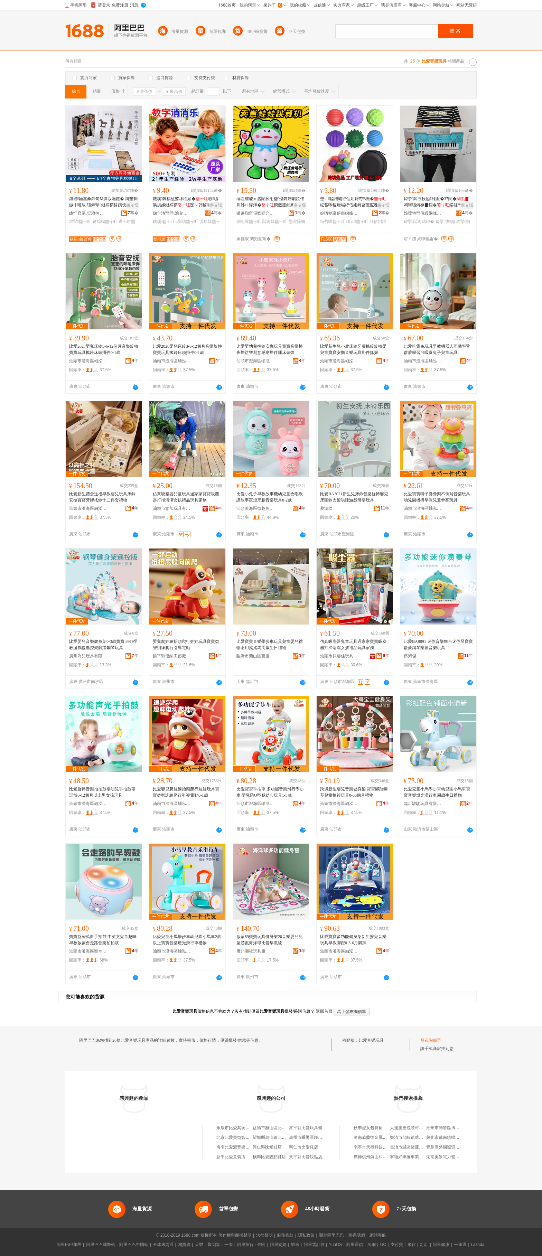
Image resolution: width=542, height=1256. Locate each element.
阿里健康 (441, 1244)
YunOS (335, 1244)
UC (383, 1244)
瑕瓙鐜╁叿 (187, 221)
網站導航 (378, 1235)
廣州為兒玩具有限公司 (88, 656)
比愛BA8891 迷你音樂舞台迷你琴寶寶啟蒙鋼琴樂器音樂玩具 (438, 644)
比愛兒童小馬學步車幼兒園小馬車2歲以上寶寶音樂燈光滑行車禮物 (187, 939)
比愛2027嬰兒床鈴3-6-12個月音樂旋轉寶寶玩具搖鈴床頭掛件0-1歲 (103, 349)
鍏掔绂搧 (445, 221)
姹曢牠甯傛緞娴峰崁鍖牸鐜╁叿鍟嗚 (423, 213)
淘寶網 (184, 1244)
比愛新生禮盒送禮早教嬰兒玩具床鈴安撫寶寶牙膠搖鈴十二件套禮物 (102, 497)
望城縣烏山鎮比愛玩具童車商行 (282, 1137)
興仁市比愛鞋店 (303, 1147)
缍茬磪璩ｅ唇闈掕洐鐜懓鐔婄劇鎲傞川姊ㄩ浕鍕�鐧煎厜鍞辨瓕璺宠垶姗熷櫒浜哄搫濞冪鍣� (270, 202)
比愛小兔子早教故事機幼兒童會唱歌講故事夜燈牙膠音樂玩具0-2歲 (269, 497)
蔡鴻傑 (326, 508)
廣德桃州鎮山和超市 (372, 1156)
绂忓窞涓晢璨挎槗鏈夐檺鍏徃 (88, 213)
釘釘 (424, 1244)
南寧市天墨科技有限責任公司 (381, 1147)
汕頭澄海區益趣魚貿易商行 (255, 508)
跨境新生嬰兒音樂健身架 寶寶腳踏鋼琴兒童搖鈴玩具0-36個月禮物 (353, 792)
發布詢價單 (430, 1040)
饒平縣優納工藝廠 (169, 656)
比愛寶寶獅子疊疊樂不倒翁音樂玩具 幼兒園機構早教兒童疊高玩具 (437, 497)
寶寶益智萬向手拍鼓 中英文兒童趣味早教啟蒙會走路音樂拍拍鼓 (103, 939)
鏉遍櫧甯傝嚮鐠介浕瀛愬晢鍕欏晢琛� (255, 213)
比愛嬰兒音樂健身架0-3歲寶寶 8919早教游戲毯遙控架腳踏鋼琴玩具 (103, 644)
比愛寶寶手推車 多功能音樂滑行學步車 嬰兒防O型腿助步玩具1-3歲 (270, 792)
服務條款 (285, 1235)
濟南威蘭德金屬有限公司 (376, 1137)
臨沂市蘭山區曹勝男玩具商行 (255, 656)
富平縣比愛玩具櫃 (305, 1127)
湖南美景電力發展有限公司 (451, 1156)
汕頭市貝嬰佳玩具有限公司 (339, 656)
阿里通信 (354, 1244)
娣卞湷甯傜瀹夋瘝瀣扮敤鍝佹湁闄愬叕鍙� (172, 213)
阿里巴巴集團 (69, 1244)
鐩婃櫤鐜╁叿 (105, 221)
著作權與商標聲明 (235, 1235)
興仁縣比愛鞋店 (267, 1147)
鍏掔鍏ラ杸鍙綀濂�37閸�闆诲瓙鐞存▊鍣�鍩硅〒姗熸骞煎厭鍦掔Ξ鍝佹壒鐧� (437, 202)
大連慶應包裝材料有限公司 (415, 1127)
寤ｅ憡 (132, 205)
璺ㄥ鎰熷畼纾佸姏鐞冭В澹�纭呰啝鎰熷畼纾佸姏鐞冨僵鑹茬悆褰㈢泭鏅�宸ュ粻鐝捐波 (353, 202)
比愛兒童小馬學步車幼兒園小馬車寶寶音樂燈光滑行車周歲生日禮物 (437, 792)
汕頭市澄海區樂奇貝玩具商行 (88, 951)
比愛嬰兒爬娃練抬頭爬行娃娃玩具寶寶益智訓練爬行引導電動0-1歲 (186, 792)
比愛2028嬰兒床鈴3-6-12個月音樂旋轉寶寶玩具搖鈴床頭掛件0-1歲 (187, 349)
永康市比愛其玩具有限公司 (241, 1127)
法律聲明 (264, 1235)
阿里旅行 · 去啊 (251, 1244)
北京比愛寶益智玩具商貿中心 (243, 1137)
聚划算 (214, 1244)
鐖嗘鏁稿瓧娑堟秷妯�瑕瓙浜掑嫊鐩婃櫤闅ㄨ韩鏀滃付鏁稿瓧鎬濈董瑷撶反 (186, 202)
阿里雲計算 (314, 1244)
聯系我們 (356, 1235)
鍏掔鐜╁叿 (80, 221)
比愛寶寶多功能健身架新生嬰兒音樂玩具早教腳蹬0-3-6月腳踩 (353, 939)
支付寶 (397, 1244)
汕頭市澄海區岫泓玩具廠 (88, 360)
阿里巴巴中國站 (133, 1244)
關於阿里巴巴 (331, 1235)
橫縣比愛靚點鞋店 (269, 1156)
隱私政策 (306, 1235)
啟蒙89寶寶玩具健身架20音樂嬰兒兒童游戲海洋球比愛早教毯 (269, 939)
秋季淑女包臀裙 (368, 1127)
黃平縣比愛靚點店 (305, 1156)
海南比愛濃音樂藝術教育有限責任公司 (251, 1147)
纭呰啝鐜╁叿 (332, 221)
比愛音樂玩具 (371, 1040)
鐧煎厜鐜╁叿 (248, 221)
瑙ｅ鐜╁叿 (357, 221)
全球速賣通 (163, 1244)
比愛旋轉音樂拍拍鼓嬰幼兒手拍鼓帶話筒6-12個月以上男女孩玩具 (102, 792)
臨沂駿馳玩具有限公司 (423, 803)
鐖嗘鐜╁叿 (164, 221)
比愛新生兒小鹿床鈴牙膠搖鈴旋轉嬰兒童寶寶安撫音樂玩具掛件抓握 (353, 349)
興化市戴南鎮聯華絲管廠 (449, 1137)
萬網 (371, 1244)
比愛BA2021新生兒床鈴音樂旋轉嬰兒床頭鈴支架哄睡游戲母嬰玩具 (354, 497)
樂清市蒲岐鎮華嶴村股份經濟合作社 (423, 1137)
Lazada (477, 1244)
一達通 (460, 1244)
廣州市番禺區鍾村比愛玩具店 (316, 1137)
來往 (412, 1244)
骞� (133, 212)
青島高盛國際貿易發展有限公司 (455, 1147)
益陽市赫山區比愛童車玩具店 (280, 1127)
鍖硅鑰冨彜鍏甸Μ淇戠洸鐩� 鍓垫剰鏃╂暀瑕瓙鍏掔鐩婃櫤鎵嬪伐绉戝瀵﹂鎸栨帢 (103, 202)
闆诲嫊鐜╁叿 (274, 221)
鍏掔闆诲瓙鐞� (419, 221)
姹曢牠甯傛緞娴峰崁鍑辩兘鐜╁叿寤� (339, 213)
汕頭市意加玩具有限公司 (172, 508)
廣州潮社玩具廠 (250, 951)
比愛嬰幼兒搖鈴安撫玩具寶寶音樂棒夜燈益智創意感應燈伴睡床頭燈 (269, 349)
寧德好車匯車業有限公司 (413, 1156)
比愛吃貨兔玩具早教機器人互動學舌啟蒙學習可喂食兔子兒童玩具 (437, 349)
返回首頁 (324, 1011)
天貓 (199, 1244)
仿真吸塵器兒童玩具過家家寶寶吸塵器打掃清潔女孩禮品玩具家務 (186, 497)
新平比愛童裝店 (230, 1156)
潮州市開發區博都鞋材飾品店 (453, 1127)
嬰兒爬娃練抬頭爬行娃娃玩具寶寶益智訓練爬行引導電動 (186, 644)
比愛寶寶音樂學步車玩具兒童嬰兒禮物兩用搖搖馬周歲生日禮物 (269, 644)
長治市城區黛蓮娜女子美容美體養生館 (425, 1147)
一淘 (228, 1244)
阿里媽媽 (278, 1244)
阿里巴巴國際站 (100, 1244)
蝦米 (295, 1244)
